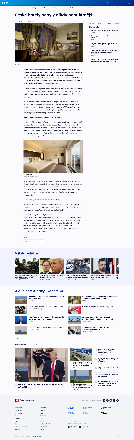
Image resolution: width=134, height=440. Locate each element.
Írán (29, 8)
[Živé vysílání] (113, 8)
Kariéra (42, 421)
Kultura (82, 8)
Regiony (54, 8)
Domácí (42, 8)
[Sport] (105, 8)
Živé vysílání (18, 410)
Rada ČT (42, 418)
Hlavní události (20, 8)
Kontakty (42, 429)
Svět (48, 8)
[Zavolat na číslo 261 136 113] (72, 427)
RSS (118, 436)
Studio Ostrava (44, 416)
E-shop (17, 424)
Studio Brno (43, 413)
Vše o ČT (17, 429)
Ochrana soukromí (36, 436)
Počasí (71, 8)
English (28, 436)
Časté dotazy (43, 427)
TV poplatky (18, 413)
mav (16, 20)
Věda (76, 8)
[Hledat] (123, 2)
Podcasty (90, 8)
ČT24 (41, 241)
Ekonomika (62, 8)
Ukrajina (35, 8)
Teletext (17, 416)
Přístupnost (46, 436)
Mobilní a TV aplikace (21, 427)
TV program (18, 407)
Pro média (43, 407)
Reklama (42, 410)
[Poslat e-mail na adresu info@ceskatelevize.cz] (87, 427)
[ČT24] (5, 3)
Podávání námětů (45, 424)
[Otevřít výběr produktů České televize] (130, 2)
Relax (35, 241)
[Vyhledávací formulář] (116, 2)
